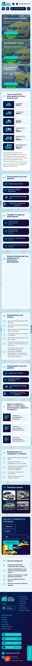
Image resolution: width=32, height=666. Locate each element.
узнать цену (11, 542)
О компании (23, 596)
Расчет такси (23, 608)
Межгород (22, 601)
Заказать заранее (24, 610)
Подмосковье (23, 599)
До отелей (5, 624)
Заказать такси (10, 33)
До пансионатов (7, 615)
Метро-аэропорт (7, 626)
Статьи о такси (6, 629)
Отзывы (4, 619)
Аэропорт (22, 603)
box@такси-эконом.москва (14, 660)
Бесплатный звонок (11, 36)
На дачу (4, 617)
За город (5, 622)
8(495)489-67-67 (24, 4)
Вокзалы (22, 605)
